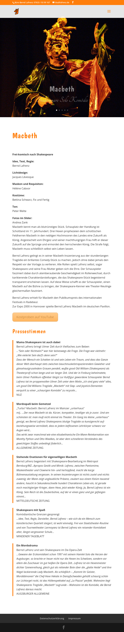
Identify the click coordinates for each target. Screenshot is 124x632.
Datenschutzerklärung (52, 618)
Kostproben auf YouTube (35, 317)
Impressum (74, 618)
